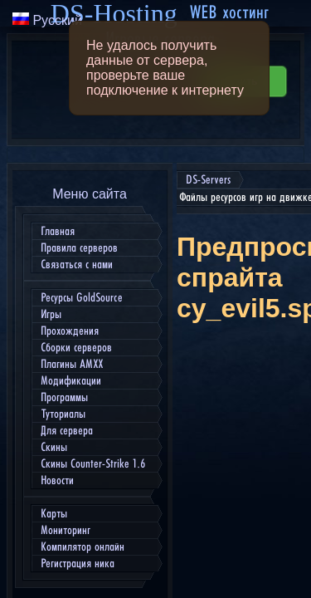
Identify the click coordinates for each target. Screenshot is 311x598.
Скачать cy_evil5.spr (231, 499)
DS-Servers (39, 17)
